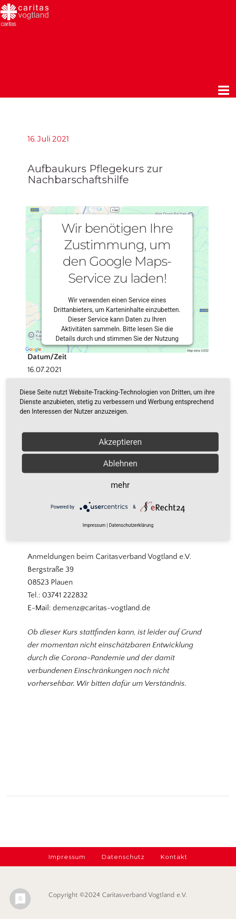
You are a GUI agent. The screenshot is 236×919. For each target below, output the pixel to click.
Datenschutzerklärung (131, 525)
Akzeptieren (120, 442)
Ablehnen (120, 463)
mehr (120, 485)
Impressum (93, 525)
